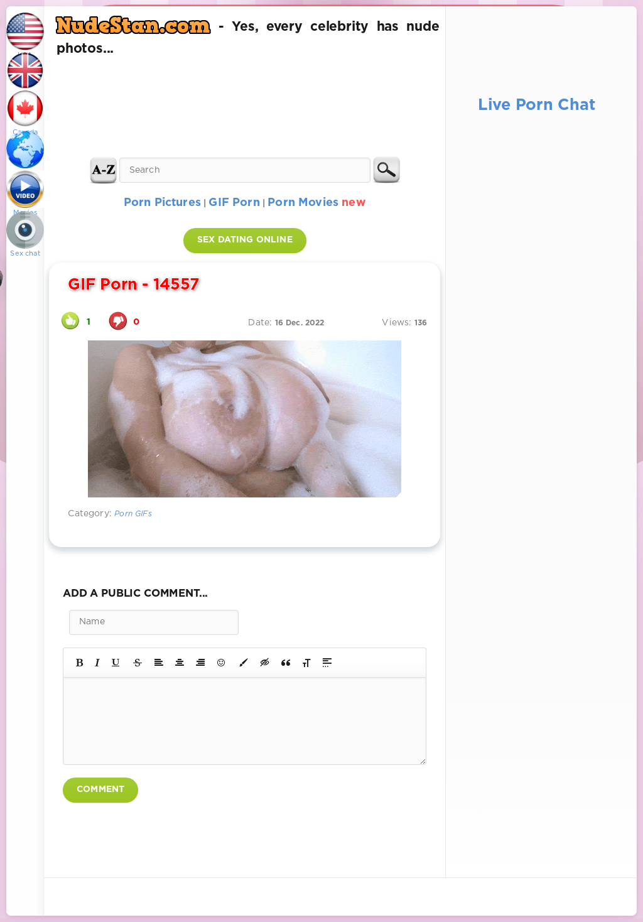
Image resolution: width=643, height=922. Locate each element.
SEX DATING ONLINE (245, 240)
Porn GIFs (133, 514)
